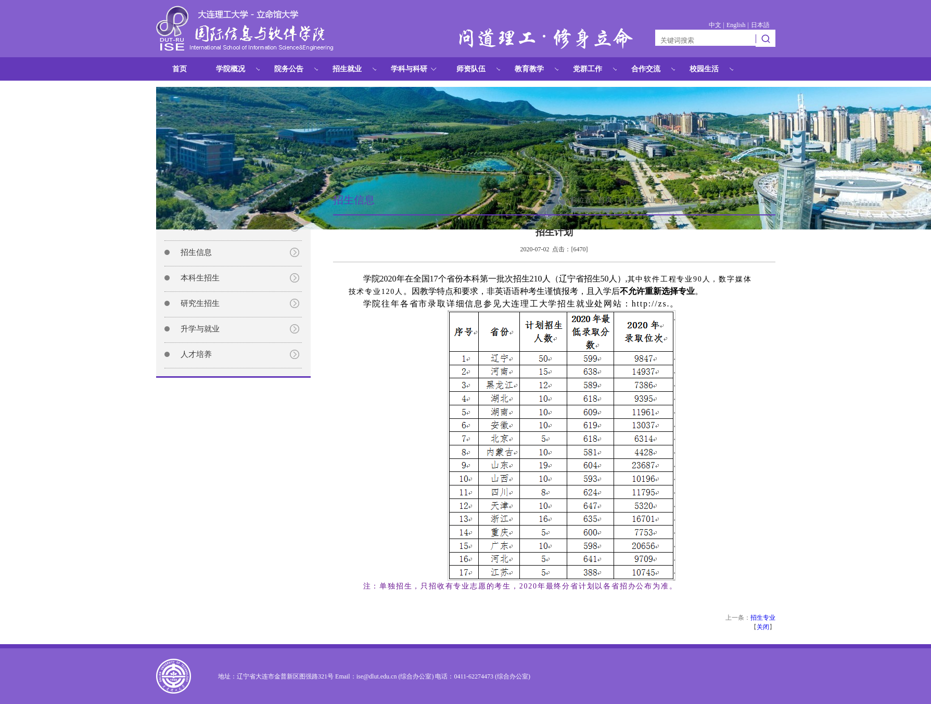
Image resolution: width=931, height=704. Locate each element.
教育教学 (529, 69)
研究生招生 (200, 303)
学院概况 (230, 69)
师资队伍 (471, 69)
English (736, 25)
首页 (179, 69)
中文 (715, 25)
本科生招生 (200, 278)
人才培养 (196, 354)
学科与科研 (409, 69)
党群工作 (587, 69)
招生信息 (196, 252)
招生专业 (762, 617)
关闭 (763, 627)
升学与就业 (200, 329)
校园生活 (704, 69)
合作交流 (645, 69)
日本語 (760, 25)
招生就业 (347, 69)
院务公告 (288, 69)
